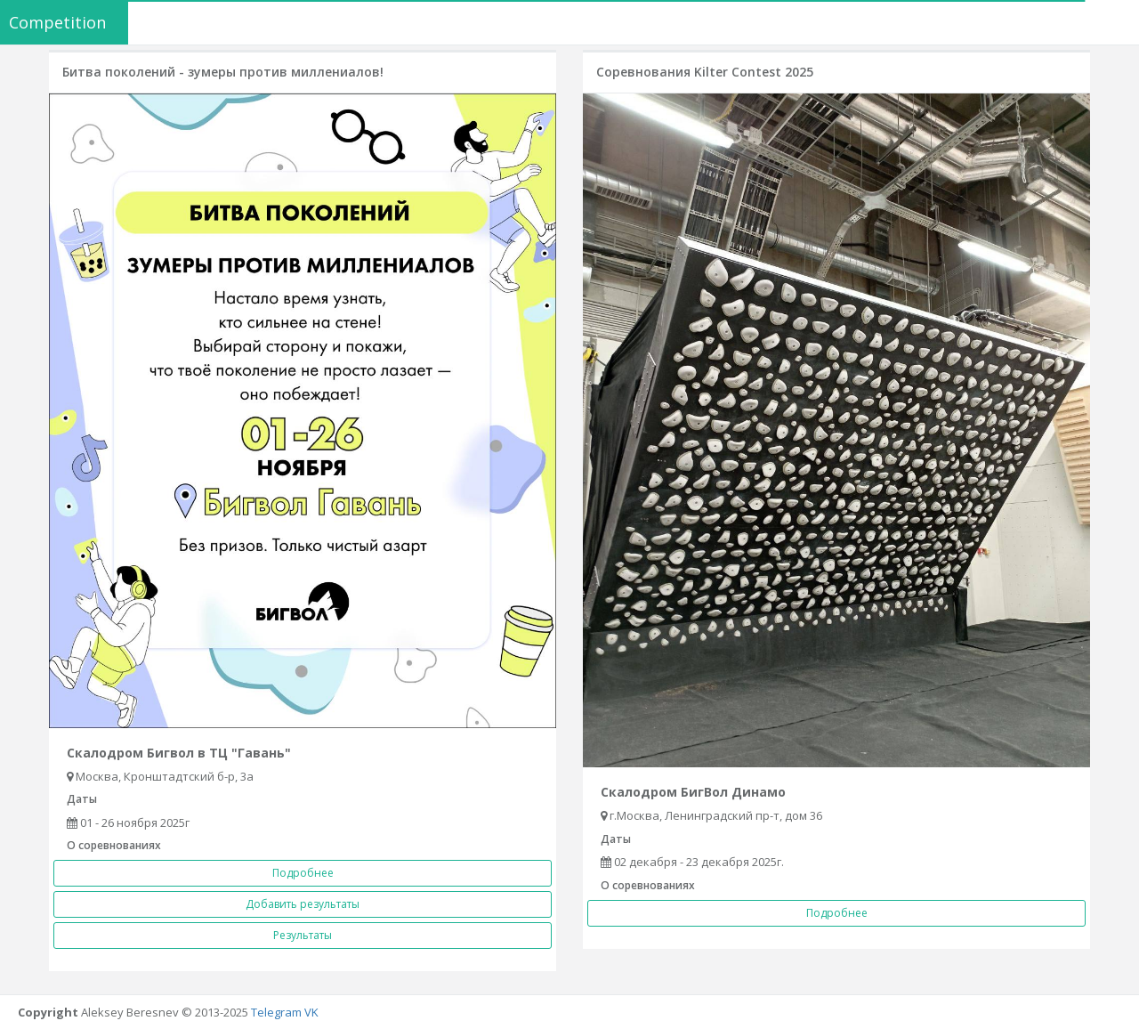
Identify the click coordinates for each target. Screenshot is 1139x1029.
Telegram (276, 1012)
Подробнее (303, 872)
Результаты (302, 935)
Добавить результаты (302, 904)
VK (311, 1012)
